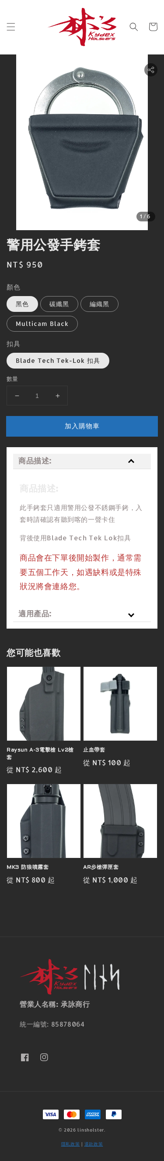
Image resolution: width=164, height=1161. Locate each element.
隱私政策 (70, 1144)
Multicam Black (42, 323)
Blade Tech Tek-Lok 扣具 (58, 360)
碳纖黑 (59, 303)
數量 (12, 378)
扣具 (13, 344)
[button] (11, 26)
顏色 (13, 287)
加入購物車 (82, 426)
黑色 (22, 303)
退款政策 (93, 1144)
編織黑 (99, 303)
